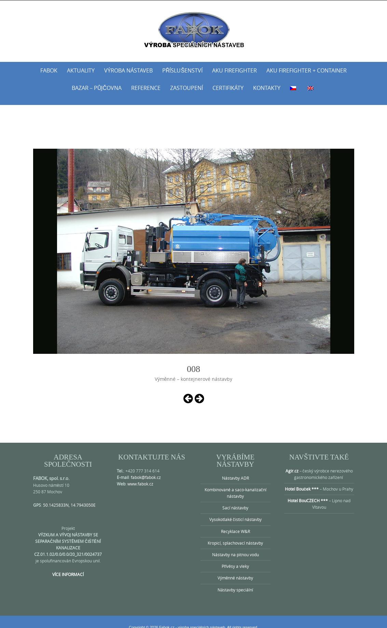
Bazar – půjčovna (97, 88)
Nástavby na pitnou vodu (235, 546)
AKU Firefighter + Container (306, 70)
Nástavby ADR (235, 469)
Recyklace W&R (235, 523)
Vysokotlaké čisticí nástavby (235, 511)
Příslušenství (182, 70)
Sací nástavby (235, 499)
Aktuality (81, 70)
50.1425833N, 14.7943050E (69, 496)
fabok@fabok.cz (146, 469)
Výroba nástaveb (128, 70)
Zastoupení (186, 88)
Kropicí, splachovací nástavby (235, 534)
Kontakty (266, 88)
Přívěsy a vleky (235, 558)
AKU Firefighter (234, 70)
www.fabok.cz (140, 475)
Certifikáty (228, 88)
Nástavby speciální (235, 581)
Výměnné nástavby (235, 569)
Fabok (48, 70)
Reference (146, 88)
